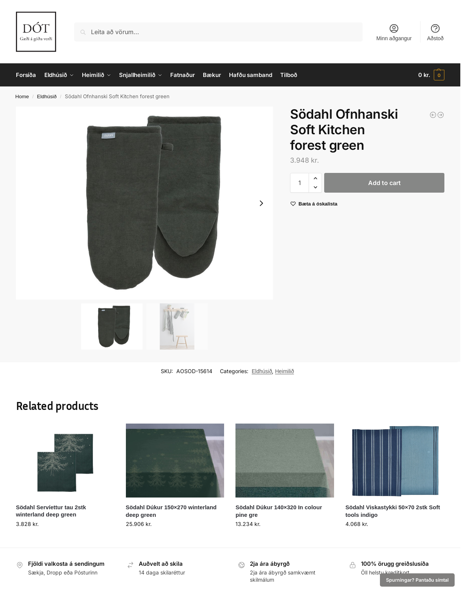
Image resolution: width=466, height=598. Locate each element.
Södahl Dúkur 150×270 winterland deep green (171, 511)
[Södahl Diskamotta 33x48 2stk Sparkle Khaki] (433, 115)
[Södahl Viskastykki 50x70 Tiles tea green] (440, 115)
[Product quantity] (299, 183)
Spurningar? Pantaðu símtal (417, 580)
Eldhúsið (47, 96)
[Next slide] (261, 203)
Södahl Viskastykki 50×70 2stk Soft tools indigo (392, 511)
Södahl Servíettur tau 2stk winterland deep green (51, 511)
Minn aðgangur (393, 32)
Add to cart (384, 183)
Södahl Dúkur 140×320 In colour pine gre (278, 511)
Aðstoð (435, 32)
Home (22, 96)
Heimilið (284, 371)
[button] (431, 75)
